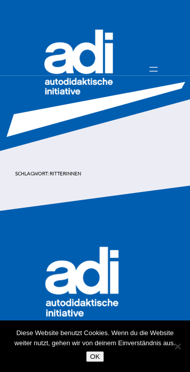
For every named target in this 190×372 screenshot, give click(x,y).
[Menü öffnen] (153, 69)
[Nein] (177, 346)
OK (95, 356)
